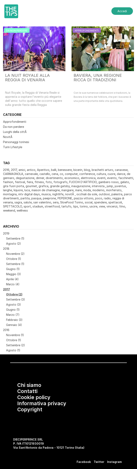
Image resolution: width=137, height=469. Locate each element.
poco (98, 198)
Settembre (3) (15, 299)
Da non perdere (13, 126)
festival (20, 182)
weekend (9, 210)
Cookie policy (33, 397)
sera (56, 202)
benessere (65, 170)
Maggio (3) (13, 274)
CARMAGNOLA (13, 174)
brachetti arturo (102, 170)
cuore (111, 174)
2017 (14, 170)
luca (27, 190)
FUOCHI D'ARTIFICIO (83, 182)
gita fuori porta (13, 186)
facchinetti (125, 178)
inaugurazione (80, 186)
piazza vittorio (84, 198)
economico (71, 178)
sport (27, 206)
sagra (18, 202)
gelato (124, 182)
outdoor (104, 194)
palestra (116, 194)
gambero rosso (108, 182)
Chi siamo (29, 385)
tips (75, 206)
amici (21, 170)
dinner (40, 178)
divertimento (54, 178)
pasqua (36, 198)
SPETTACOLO (12, 206)
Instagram (114, 462)
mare (78, 190)
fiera (30, 182)
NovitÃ (8, 137)
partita (25, 198)
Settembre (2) (15, 345)
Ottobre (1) (13, 259)
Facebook (84, 462)
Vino (122, 206)
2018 (6, 248)
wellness (22, 210)
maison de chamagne (46, 190)
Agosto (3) (13, 304)
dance (121, 174)
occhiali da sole (86, 194)
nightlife (57, 194)
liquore (18, 190)
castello (44, 174)
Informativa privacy (41, 403)
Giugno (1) (13, 269)
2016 (6, 170)
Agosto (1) (13, 350)
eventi (101, 178)
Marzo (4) (13, 284)
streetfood (52, 206)
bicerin (77, 170)
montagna (10, 194)
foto (49, 182)
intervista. (98, 186)
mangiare (67, 190)
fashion (8, 182)
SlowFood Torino (71, 202)
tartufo (66, 206)
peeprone (49, 198)
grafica (43, 186)
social (88, 202)
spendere (100, 202)
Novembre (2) (15, 253)
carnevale (31, 174)
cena (55, 174)
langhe (7, 190)
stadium (38, 206)
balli (53, 170)
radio (107, 198)
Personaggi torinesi (16, 142)
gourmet (31, 186)
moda (87, 190)
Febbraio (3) (14, 319)
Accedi (122, 11)
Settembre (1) (15, 238)
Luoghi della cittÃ (15, 132)
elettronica (88, 178)
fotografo (60, 182)
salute (28, 202)
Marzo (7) (13, 314)
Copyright (29, 409)
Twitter (99, 462)
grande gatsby (60, 186)
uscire (93, 206)
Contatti (27, 391)
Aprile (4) (12, 279)
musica (46, 194)
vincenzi (112, 206)
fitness (39, 182)
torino (84, 206)
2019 (6, 233)
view (102, 206)
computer (71, 174)
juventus (120, 186)
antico (31, 170)
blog (87, 170)
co (61, 174)
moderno (98, 190)
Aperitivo (43, 170)
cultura (101, 174)
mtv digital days (29, 194)
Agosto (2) (13, 243)
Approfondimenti (14, 121)
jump (110, 186)
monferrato (114, 190)
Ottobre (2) (14, 294)
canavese (121, 170)
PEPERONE (65, 198)
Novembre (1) (15, 335)
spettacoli (115, 202)
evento (112, 178)
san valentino (42, 202)
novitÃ (70, 194)
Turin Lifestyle (12, 147)
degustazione (25, 178)
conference (87, 174)
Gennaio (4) (14, 325)
